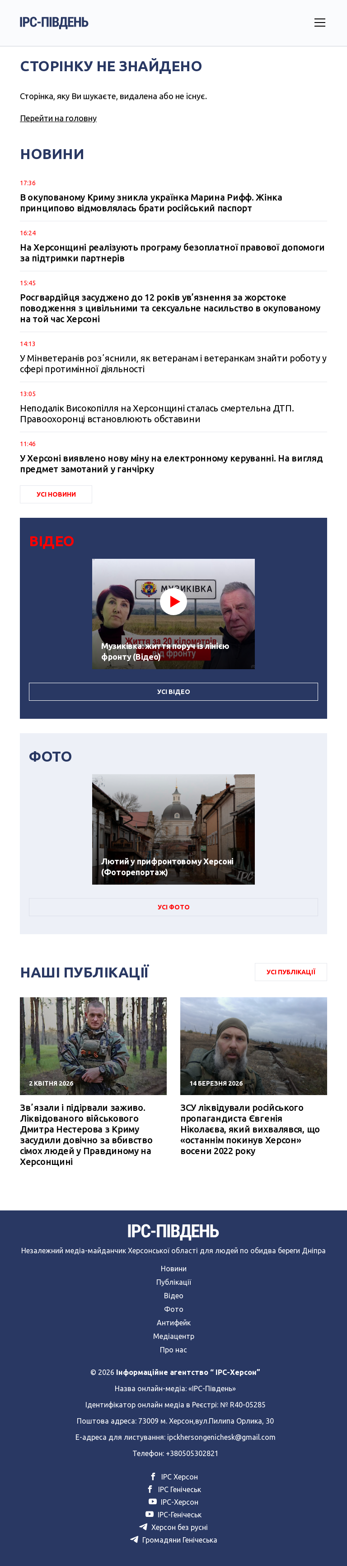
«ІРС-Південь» (212, 1388)
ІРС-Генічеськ (173, 1515)
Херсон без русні (173, 1527)
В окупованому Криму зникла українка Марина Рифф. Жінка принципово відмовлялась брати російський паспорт (151, 202)
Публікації (173, 1282)
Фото (173, 1309)
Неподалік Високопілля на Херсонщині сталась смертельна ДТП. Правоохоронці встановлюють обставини (157, 413)
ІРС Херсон (173, 1477)
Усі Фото (174, 907)
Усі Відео (173, 691)
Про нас (173, 1350)
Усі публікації (291, 972)
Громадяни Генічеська (173, 1540)
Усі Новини (56, 494)
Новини (174, 1269)
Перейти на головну (58, 118)
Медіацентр (173, 1336)
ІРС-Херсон (173, 1502)
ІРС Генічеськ (173, 1489)
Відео (173, 1296)
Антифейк (174, 1323)
